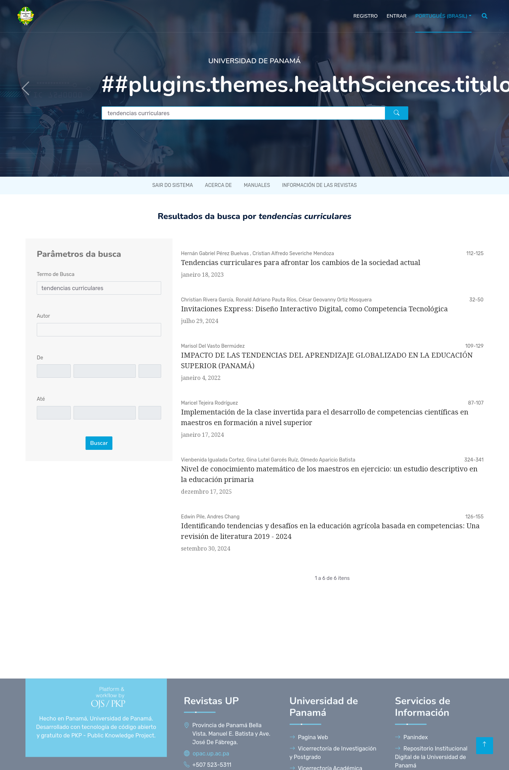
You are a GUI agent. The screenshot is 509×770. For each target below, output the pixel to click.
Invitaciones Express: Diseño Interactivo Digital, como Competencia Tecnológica (314, 309)
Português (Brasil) (441, 16)
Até (41, 399)
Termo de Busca (56, 274)
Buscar (99, 443)
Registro (365, 16)
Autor (43, 316)
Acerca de (218, 185)
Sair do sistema (172, 185)
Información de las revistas (319, 185)
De (40, 358)
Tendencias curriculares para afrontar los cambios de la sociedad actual (300, 262)
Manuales (257, 185)
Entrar (396, 16)
